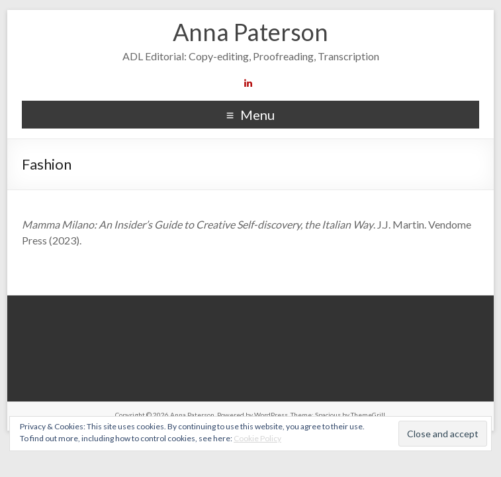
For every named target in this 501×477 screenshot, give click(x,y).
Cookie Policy (257, 438)
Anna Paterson (250, 31)
